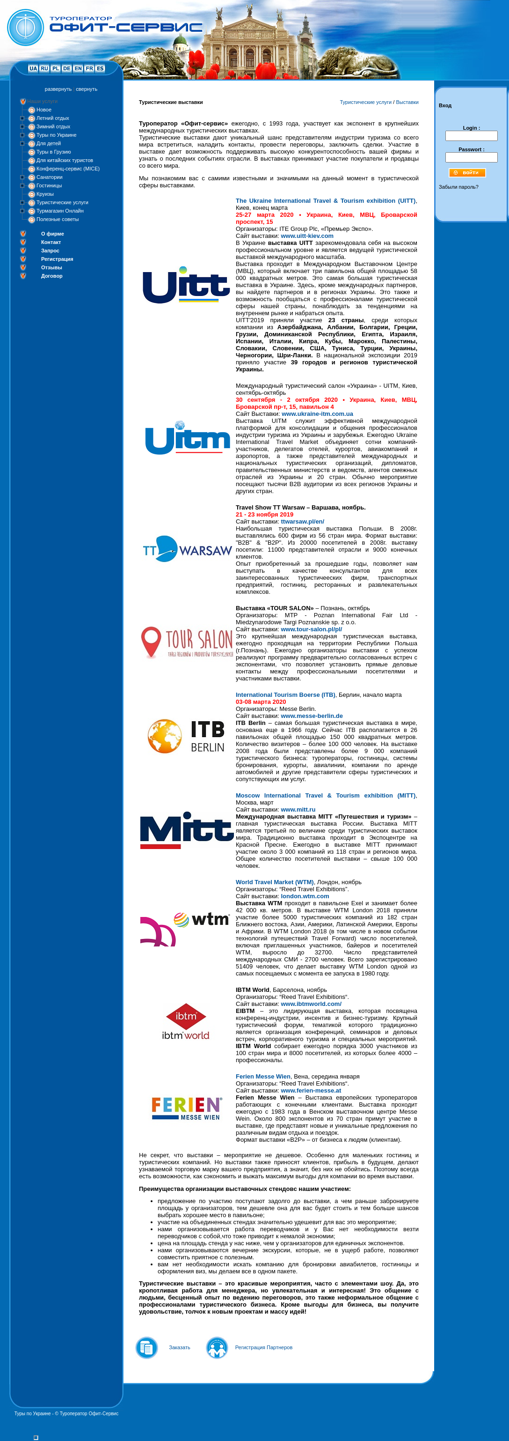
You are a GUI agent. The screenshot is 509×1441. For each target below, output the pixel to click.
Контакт (51, 242)
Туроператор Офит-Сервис (89, 1413)
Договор (52, 276)
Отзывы (51, 267)
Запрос (50, 250)
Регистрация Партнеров (264, 1347)
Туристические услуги (62, 202)
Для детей (48, 143)
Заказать (179, 1347)
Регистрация (57, 259)
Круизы (45, 194)
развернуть (58, 89)
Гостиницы (49, 185)
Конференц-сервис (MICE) (68, 168)
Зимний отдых (53, 126)
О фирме (52, 233)
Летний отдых (52, 118)
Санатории (49, 177)
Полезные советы (57, 219)
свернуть (86, 89)
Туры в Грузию (53, 152)
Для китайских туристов (64, 160)
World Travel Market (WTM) (275, 882)
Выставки (407, 102)
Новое (43, 109)
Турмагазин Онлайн (60, 211)
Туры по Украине (56, 135)
